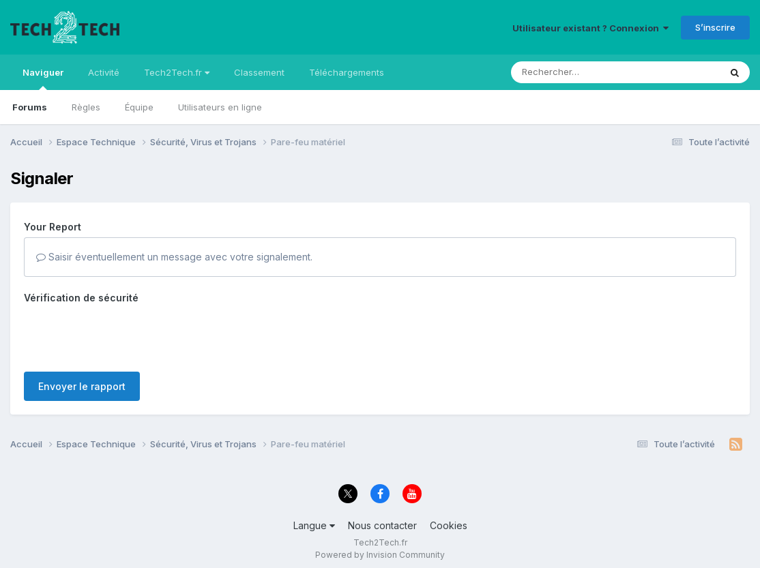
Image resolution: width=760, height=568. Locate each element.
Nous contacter (382, 525)
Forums (29, 107)
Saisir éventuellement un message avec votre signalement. (174, 257)
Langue (314, 525)
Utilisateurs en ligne (220, 107)
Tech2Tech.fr (176, 72)
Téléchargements (346, 72)
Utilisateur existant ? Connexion (590, 28)
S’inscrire (715, 27)
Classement (259, 72)
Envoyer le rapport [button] (82, 386)
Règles (86, 107)
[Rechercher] (576, 72)
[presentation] (127, 334)
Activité (103, 72)
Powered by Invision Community (380, 555)
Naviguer (43, 78)
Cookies (448, 525)
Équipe (139, 107)
